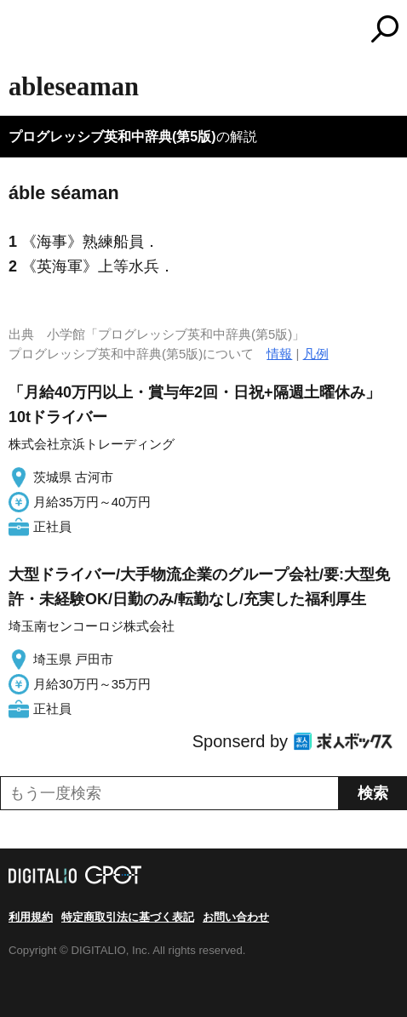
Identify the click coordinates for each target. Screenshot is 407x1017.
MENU (21, 31)
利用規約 (31, 917)
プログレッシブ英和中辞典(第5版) (112, 136)
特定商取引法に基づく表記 (127, 917)
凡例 (316, 353)
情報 (279, 353)
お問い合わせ (236, 917)
